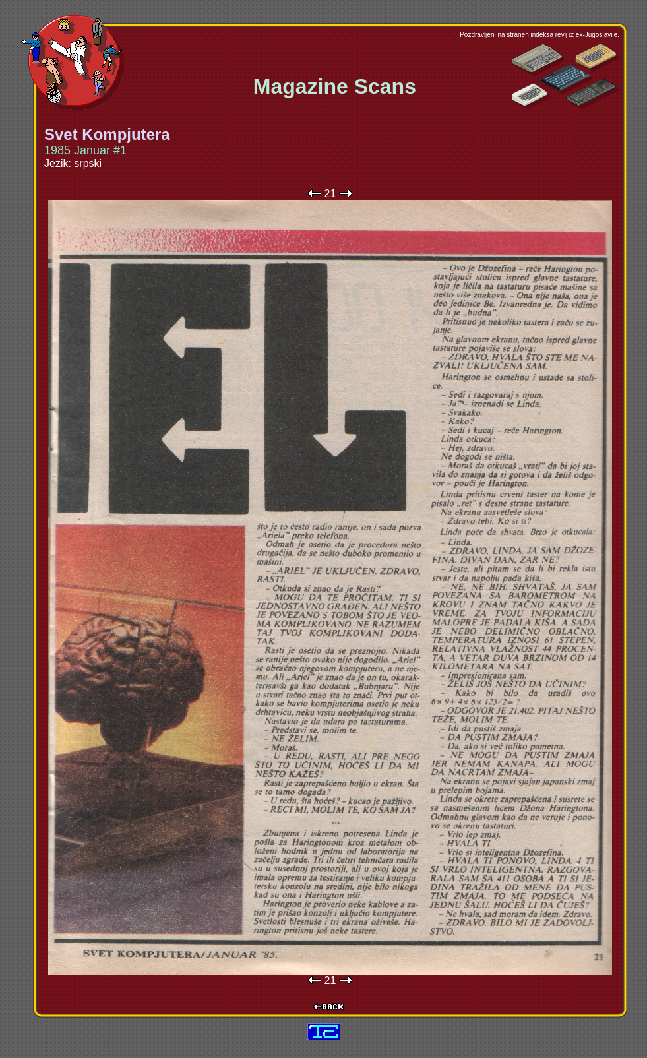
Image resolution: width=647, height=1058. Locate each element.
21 (330, 193)
